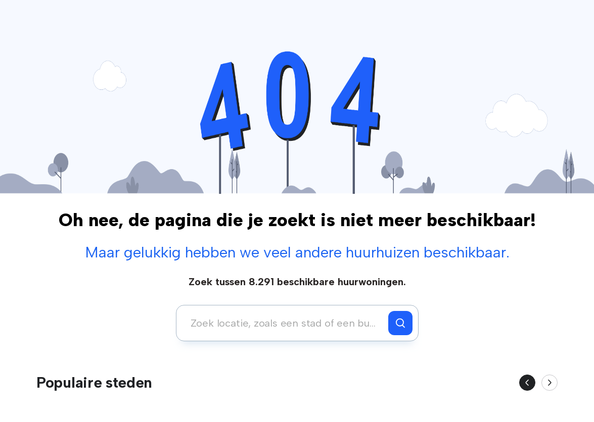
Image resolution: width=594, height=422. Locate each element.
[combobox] (285, 323)
